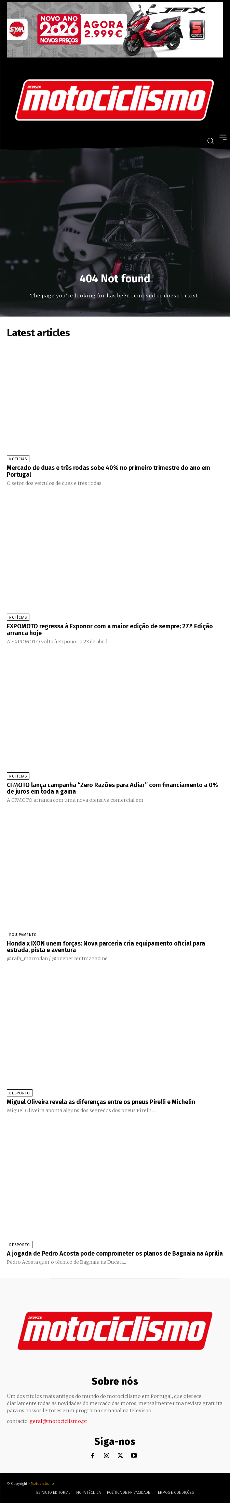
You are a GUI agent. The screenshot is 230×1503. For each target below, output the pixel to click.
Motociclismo (42, 1483)
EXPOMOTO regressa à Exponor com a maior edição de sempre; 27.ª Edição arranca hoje (110, 629)
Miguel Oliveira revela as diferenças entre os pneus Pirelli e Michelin (101, 1102)
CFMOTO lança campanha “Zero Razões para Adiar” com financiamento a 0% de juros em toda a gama (112, 788)
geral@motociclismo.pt (58, 1421)
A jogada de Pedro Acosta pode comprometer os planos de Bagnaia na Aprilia (115, 1253)
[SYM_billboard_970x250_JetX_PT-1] (115, 56)
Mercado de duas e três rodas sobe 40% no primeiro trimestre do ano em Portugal (108, 471)
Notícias (18, 459)
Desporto (19, 1093)
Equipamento (23, 935)
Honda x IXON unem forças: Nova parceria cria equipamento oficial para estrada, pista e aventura (106, 947)
